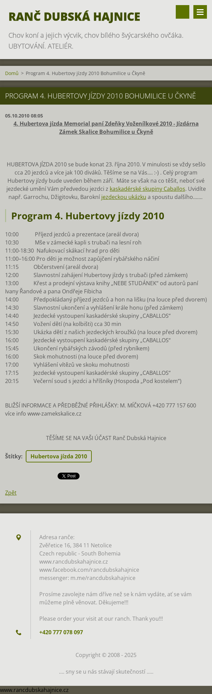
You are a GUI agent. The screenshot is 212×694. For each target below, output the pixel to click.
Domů (12, 73)
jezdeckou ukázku (123, 197)
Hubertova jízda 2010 (58, 456)
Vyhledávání (182, 12)
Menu (200, 12)
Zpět (11, 492)
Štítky (13, 456)
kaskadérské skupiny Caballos (147, 189)
